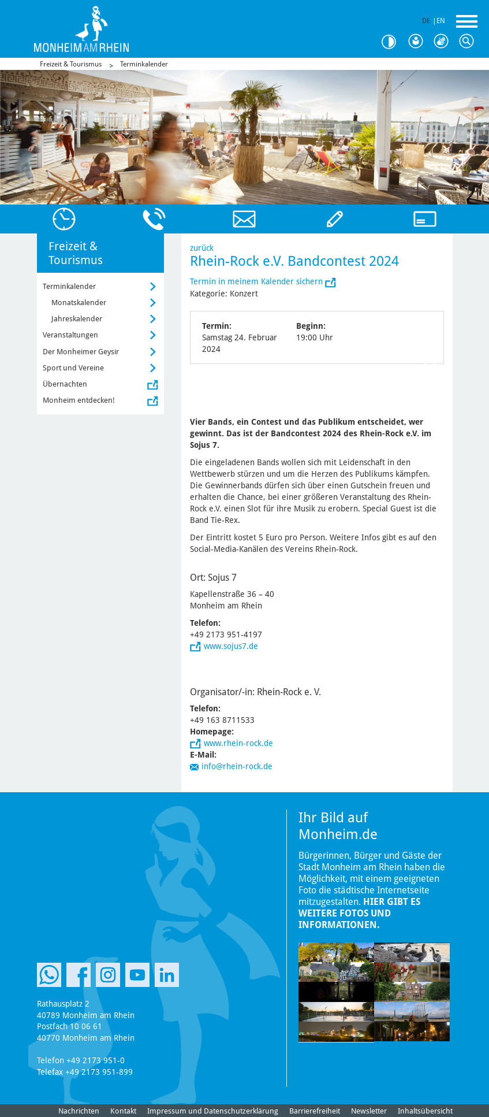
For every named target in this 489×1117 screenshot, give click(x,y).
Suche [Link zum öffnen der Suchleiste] (469, 41)
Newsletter (369, 1111)
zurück (202, 248)
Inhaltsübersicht (425, 1111)
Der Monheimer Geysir (81, 351)
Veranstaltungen (70, 335)
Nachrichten (78, 1111)
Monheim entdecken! (79, 400)
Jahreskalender (76, 318)
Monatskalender (78, 302)
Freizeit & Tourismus (71, 64)
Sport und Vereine (73, 367)
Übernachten (65, 384)
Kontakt (123, 1111)
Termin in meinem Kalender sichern (257, 281)
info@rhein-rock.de (237, 766)
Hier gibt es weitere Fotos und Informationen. (359, 913)
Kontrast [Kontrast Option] (393, 42)
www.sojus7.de (231, 646)
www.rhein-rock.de (238, 743)
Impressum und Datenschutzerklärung (212, 1111)
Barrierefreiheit (314, 1111)
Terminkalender (144, 64)
